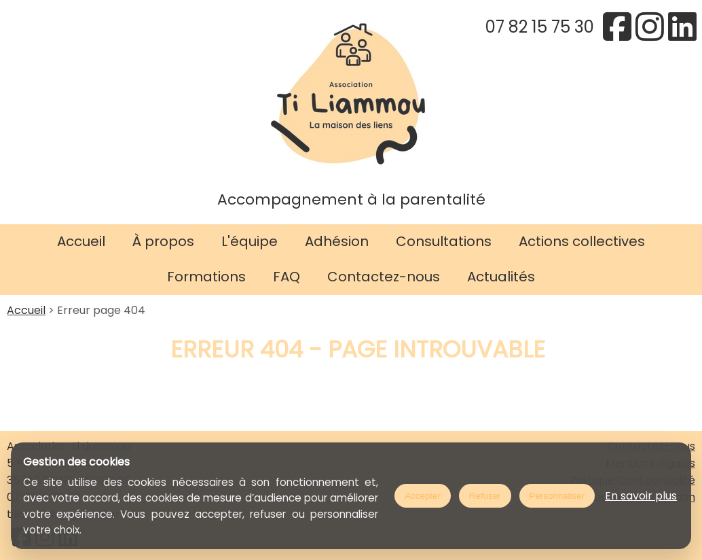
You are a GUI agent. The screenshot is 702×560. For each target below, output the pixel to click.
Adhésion (337, 241)
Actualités (501, 276)
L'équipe (249, 241)
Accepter (423, 496)
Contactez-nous (383, 276)
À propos (163, 241)
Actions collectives (582, 241)
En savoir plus (641, 496)
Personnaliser (557, 496)
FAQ (286, 276)
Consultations (444, 241)
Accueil (81, 241)
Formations (206, 276)
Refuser (485, 496)
